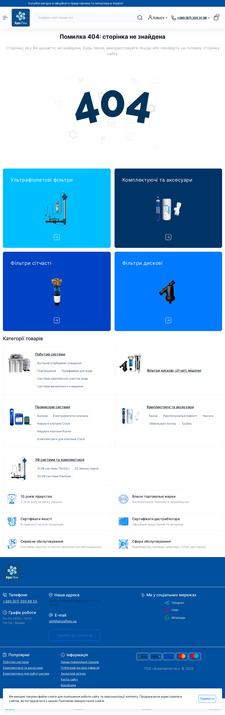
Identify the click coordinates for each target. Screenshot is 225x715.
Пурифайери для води (77, 371)
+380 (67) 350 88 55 (20, 601)
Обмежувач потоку (162, 423)
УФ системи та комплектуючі (59, 459)
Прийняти (207, 698)
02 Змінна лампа (87, 468)
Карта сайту (69, 679)
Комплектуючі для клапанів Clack (61, 439)
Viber (171, 610)
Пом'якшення (46, 371)
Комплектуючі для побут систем (26, 673)
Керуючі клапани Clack (53, 423)
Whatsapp (174, 617)
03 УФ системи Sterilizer (54, 476)
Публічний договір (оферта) (80, 668)
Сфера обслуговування (151, 541)
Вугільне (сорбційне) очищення (59, 363)
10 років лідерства (36, 496)
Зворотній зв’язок (73, 673)
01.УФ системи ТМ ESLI (53, 468)
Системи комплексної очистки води (62, 378)
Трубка (187, 423)
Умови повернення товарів (80, 662)
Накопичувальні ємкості (180, 416)
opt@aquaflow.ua (63, 621)
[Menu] (5, 17)
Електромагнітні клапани (70, 416)
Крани (153, 416)
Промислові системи (52, 407)
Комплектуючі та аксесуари (170, 407)
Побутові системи (50, 354)
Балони (42, 416)
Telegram (174, 603)
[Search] (140, 17)
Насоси (208, 416)
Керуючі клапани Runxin (54, 431)
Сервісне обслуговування (42, 541)
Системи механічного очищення (60, 386)
